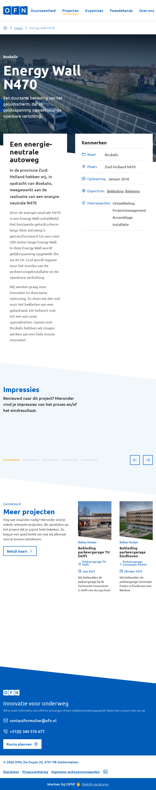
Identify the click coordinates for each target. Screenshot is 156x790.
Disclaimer (11, 771)
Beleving (132, 191)
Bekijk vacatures (95, 784)
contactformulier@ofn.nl (30, 720)
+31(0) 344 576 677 (24, 731)
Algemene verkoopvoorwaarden (75, 771)
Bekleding (115, 191)
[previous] (135, 527)
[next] (148, 527)
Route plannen (22, 744)
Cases (18, 28)
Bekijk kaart (20, 618)
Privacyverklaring (35, 771)
